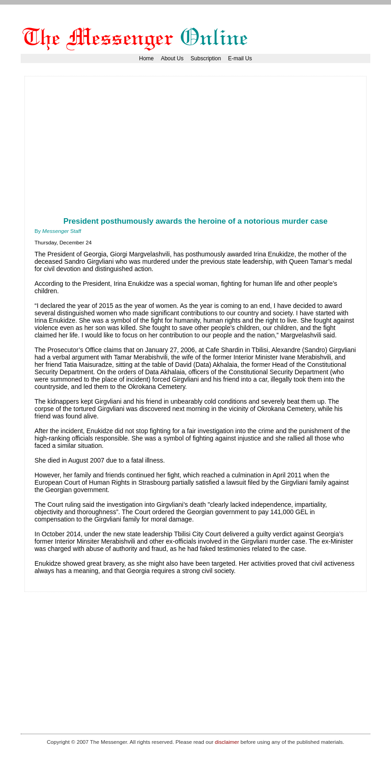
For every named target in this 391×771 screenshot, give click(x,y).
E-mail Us (240, 58)
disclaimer (227, 742)
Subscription (205, 58)
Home (146, 58)
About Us (172, 58)
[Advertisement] (142, 150)
